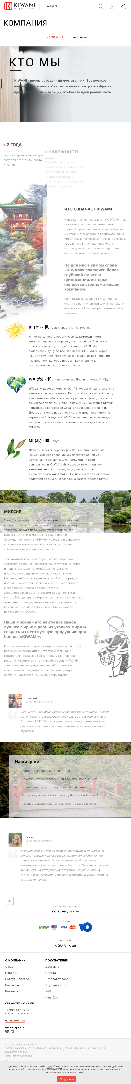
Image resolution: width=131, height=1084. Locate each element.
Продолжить (67, 1079)
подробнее (53, 1066)
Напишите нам (15, 1020)
